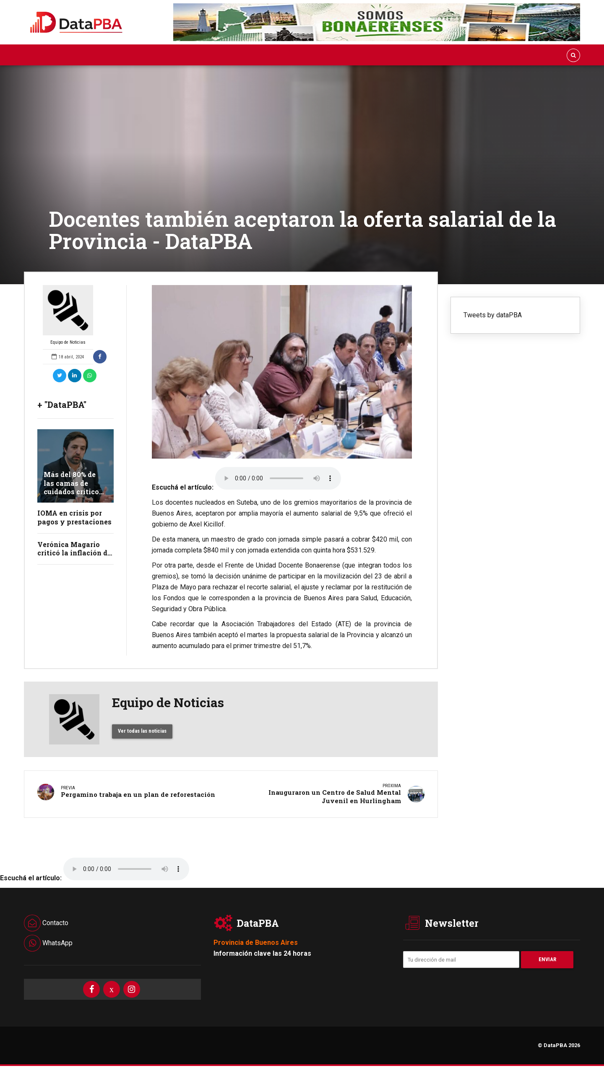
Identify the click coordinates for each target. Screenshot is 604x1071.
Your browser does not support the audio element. (278, 478)
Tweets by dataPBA (492, 315)
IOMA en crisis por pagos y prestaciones (74, 517)
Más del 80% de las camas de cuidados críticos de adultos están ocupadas (73, 491)
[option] (282, 372)
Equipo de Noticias (68, 315)
